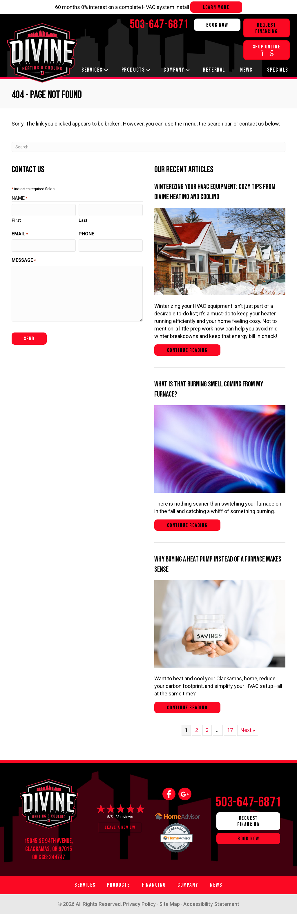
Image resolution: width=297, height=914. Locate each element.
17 (230, 730)
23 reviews (124, 817)
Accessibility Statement (211, 904)
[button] (106, 70)
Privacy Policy (139, 904)
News (246, 69)
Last (83, 219)
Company (174, 69)
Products (133, 69)
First (16, 219)
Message (24, 259)
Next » (247, 730)
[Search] (148, 147)
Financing (154, 885)
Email (20, 233)
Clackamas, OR (41, 849)
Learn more (216, 7)
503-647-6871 (248, 802)
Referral (214, 69)
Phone (86, 233)
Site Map (169, 904)
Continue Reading (193, 350)
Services (92, 69)
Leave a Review (120, 827)
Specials (277, 69)
